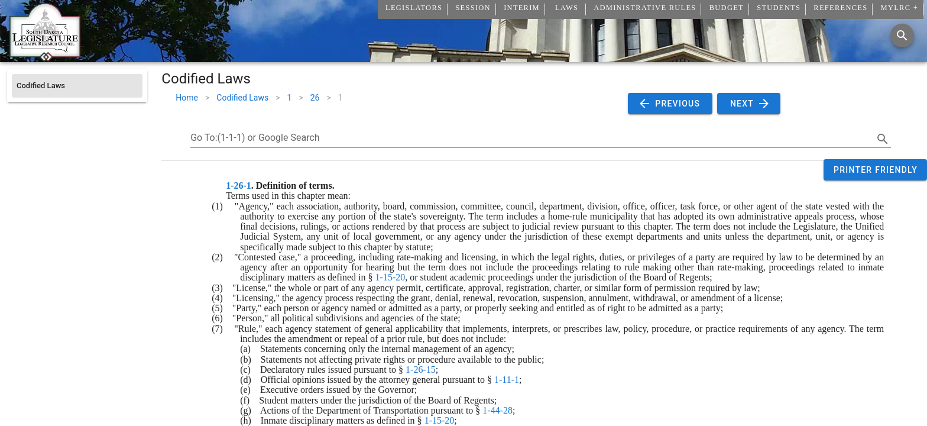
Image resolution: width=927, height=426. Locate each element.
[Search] (902, 35)
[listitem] (77, 86)
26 (315, 97)
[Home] (44, 57)
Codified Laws (242, 97)
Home (187, 97)
